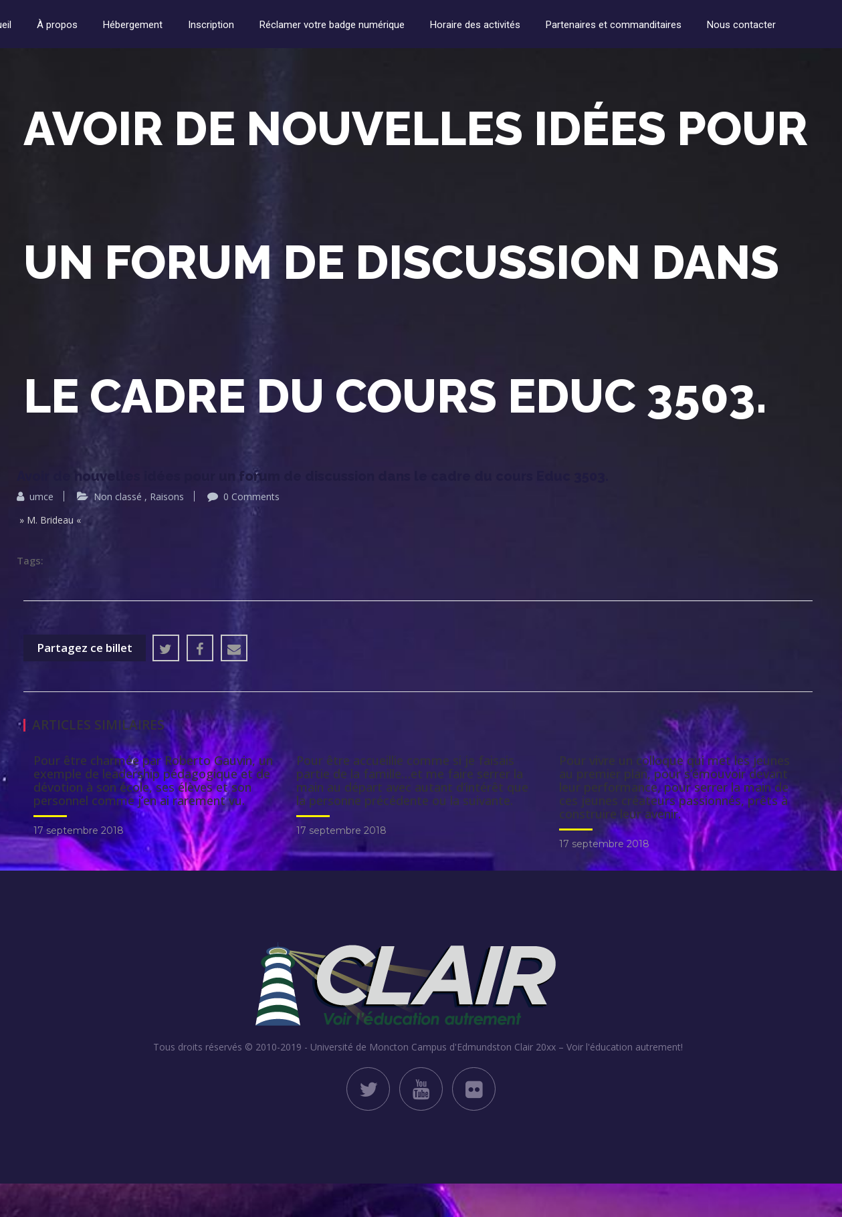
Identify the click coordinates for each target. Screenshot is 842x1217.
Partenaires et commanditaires (613, 25)
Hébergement (133, 25)
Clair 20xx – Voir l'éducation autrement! (598, 1046)
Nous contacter (741, 25)
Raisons (167, 496)
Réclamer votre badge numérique (332, 25)
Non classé (118, 496)
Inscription (211, 25)
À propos (57, 25)
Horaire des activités (475, 25)
